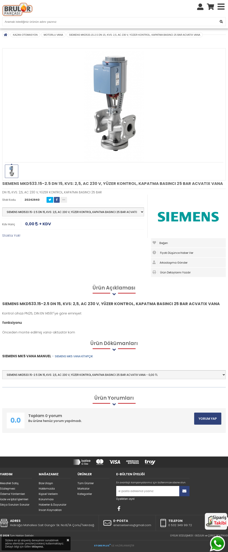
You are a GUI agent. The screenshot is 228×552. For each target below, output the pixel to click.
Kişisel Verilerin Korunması (48, 496)
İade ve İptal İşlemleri (14, 499)
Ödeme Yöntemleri (12, 494)
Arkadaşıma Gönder (170, 262)
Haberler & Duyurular (52, 505)
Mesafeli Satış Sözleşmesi (9, 485)
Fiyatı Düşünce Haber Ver (173, 253)
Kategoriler (84, 494)
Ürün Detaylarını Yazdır (172, 272)
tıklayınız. (38, 546)
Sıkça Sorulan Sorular (14, 505)
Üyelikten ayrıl (125, 499)
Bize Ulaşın (46, 483)
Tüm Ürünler (85, 483)
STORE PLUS (102, 545)
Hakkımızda (47, 488)
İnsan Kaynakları (50, 510)
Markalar (83, 488)
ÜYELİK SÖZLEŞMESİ (181, 535)
